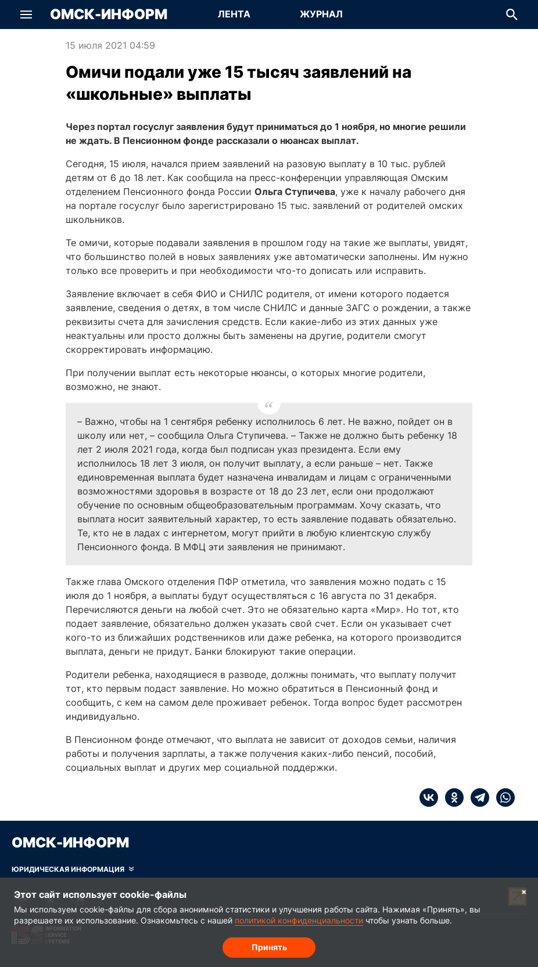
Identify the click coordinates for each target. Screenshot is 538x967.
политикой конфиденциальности (299, 920)
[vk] (428, 797)
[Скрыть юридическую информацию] (73, 869)
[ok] (451, 797)
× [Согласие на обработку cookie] (524, 891)
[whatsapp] (502, 797)
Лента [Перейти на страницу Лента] (234, 14)
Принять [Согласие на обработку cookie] (269, 947)
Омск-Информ (108, 14)
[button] (26, 14)
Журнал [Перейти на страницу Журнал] (321, 14)
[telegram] (476, 797)
